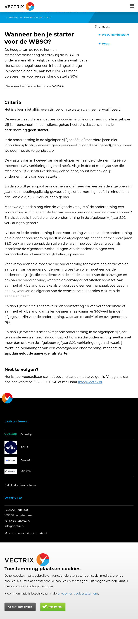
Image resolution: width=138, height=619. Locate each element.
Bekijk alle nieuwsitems (20, 485)
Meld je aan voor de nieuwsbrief (25, 533)
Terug (105, 43)
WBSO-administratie (115, 34)
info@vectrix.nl (14, 526)
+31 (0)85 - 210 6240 (17, 520)
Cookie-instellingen (20, 606)
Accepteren (54, 606)
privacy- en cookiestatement (78, 593)
